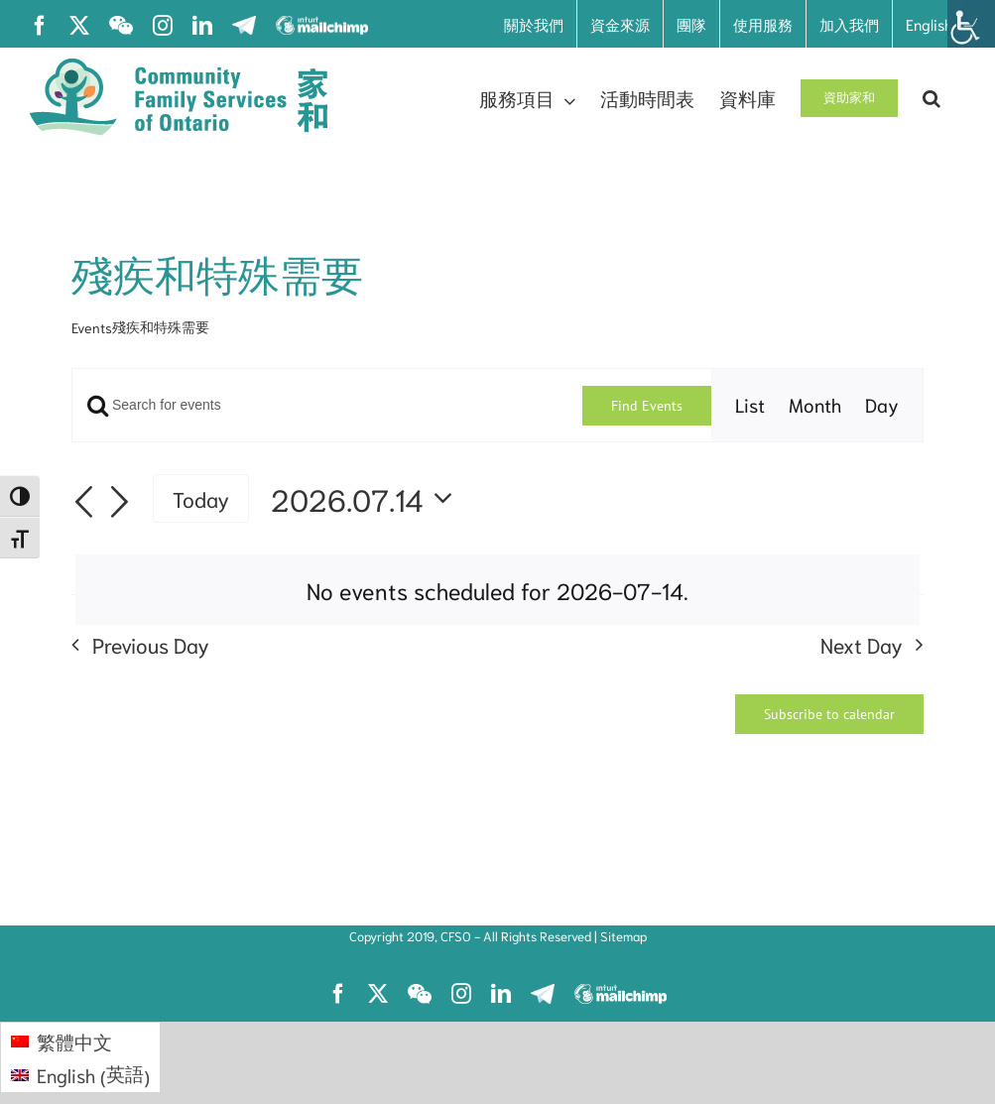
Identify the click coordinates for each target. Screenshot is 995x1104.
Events (91, 327)
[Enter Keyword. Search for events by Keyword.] (327, 405)
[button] (931, 98)
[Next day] (119, 503)
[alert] (497, 589)
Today (201, 498)
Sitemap (623, 935)
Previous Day (150, 644)
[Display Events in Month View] (815, 405)
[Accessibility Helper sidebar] (971, 24)
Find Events (647, 406)
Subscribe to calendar (829, 714)
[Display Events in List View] (750, 405)
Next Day (861, 644)
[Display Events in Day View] (882, 405)
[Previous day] (83, 503)
